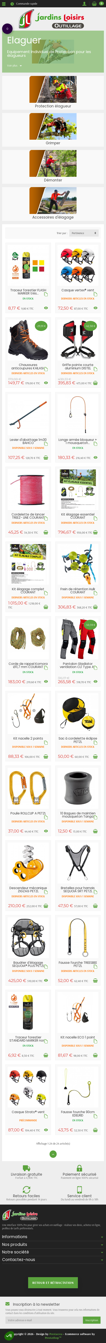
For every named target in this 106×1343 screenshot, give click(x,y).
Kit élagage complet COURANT (28, 590)
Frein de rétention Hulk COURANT (77, 590)
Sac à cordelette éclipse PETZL (78, 740)
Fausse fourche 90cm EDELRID (78, 1113)
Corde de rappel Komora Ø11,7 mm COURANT (28, 665)
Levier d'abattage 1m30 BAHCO (28, 441)
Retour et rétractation (52, 1282)
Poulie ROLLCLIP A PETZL (28, 813)
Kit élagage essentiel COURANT (77, 516)
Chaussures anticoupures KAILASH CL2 (28, 368)
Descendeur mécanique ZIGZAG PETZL (28, 889)
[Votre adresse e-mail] (44, 1320)
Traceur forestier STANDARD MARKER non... (28, 1039)
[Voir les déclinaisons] (46, 308)
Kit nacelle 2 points (28, 738)
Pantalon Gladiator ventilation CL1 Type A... (78, 665)
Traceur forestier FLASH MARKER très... (28, 292)
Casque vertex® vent (78, 290)
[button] (9, 1336)
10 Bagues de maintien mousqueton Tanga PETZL (78, 816)
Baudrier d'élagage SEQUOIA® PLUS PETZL (28, 964)
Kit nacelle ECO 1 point (78, 1037)
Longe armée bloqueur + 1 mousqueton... (78, 441)
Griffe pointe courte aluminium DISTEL (77, 366)
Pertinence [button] (78, 233)
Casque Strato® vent (28, 1112)
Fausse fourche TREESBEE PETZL (78, 964)
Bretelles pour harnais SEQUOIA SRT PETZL (78, 889)
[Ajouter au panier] (95, 383)
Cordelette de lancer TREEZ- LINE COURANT (28, 516)
